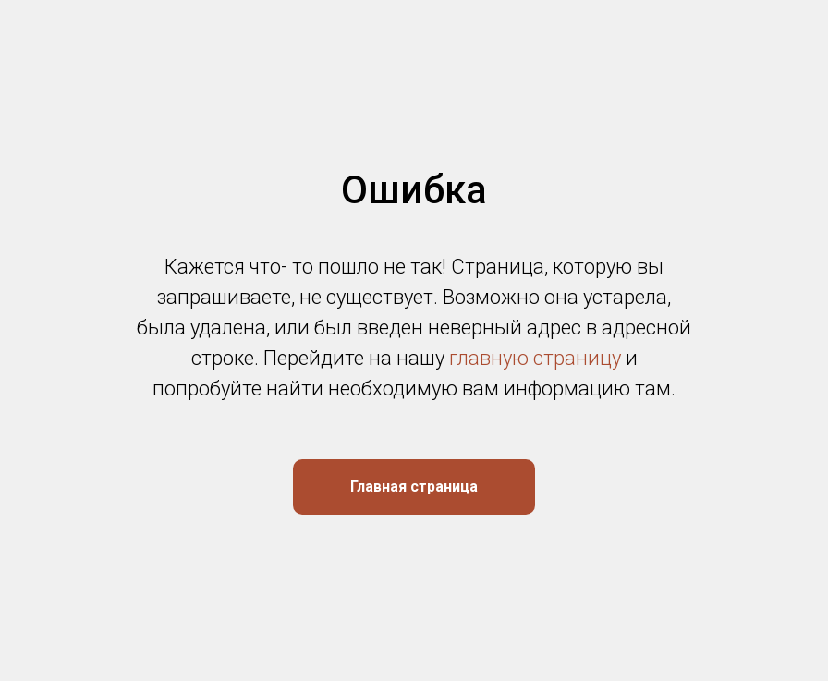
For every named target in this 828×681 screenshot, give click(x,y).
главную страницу (535, 358)
